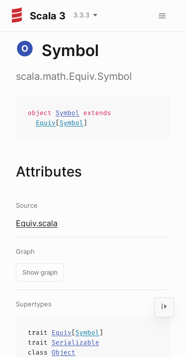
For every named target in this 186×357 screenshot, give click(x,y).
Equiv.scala (37, 223)
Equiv (46, 123)
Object (63, 352)
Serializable (75, 342)
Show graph (40, 272)
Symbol (67, 113)
